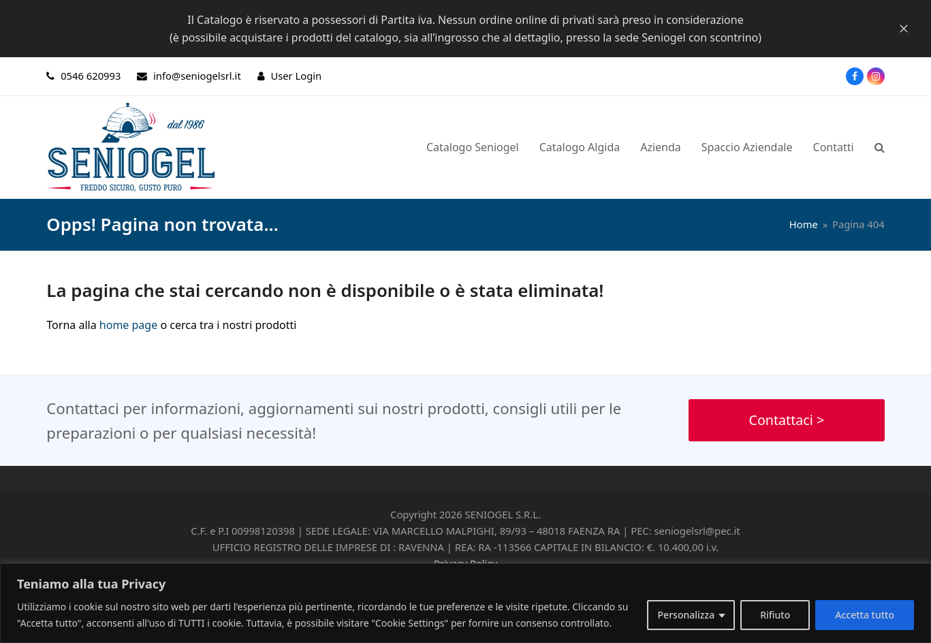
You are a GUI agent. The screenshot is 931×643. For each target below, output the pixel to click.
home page (128, 324)
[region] (465, 603)
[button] (879, 147)
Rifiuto (775, 614)
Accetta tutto (864, 614)
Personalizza (686, 614)
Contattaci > (786, 420)
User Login (295, 75)
